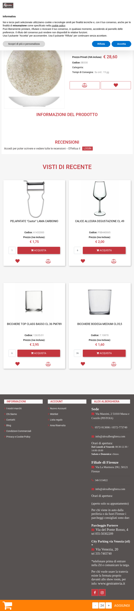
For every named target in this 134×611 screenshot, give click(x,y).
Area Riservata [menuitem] (57, 425)
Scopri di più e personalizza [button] (24, 44)
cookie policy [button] (58, 25)
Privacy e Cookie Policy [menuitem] (17, 436)
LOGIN (87, 148)
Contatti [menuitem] (9, 419)
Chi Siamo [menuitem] (10, 414)
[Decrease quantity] (95, 605)
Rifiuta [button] (101, 44)
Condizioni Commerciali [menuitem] (17, 430)
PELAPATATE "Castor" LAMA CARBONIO (34, 221)
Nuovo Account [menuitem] (57, 408)
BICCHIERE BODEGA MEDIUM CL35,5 (99, 324)
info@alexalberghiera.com (110, 436)
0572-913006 (102, 427)
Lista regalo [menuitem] (55, 419)
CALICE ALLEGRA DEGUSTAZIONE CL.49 (99, 221)
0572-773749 (119, 427)
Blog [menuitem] (7, 425)
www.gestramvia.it (111, 583)
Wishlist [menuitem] (53, 414)
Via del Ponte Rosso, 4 (112, 530)
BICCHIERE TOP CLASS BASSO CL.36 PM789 (34, 324)
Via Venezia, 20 (107, 549)
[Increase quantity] (108, 605)
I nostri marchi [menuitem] (13, 408)
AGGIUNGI (122, 605)
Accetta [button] (121, 44)
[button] (34, 73)
